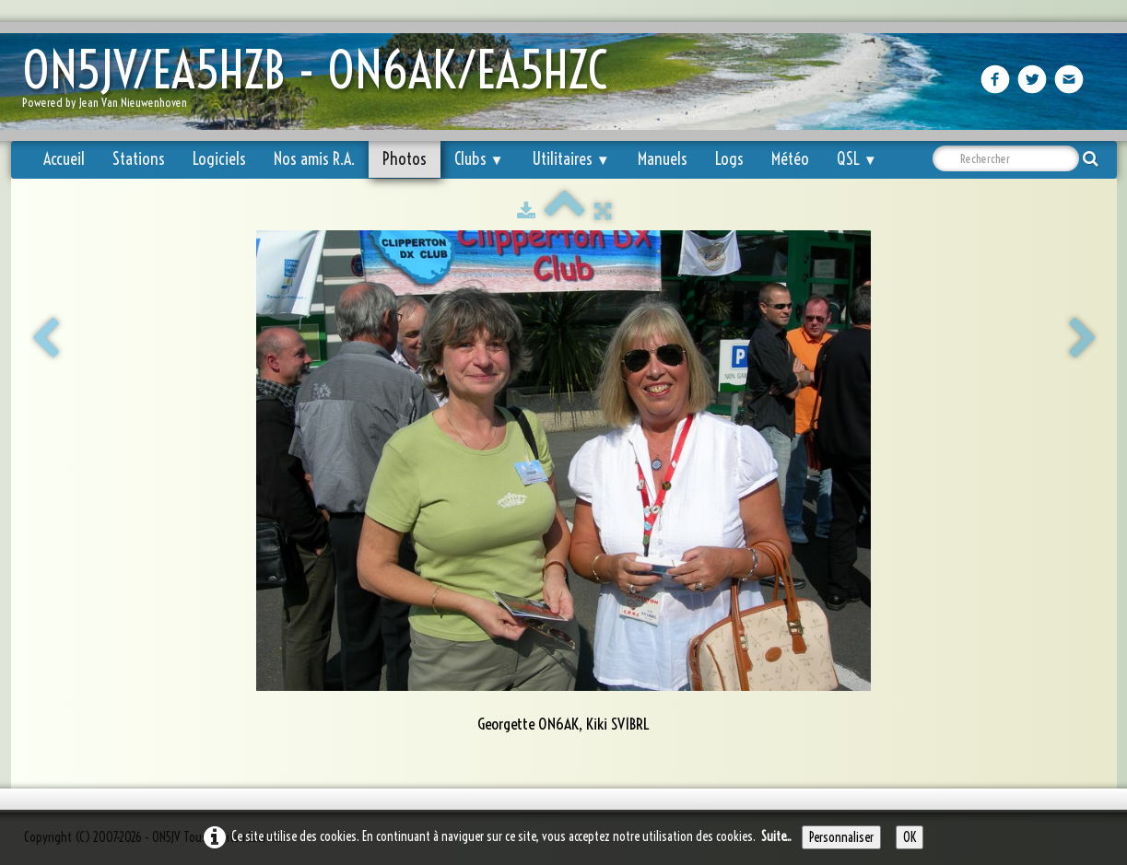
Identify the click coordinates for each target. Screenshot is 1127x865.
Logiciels (219, 158)
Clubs (479, 158)
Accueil (64, 158)
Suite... (776, 836)
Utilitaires (571, 158)
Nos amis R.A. (314, 158)
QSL (857, 158)
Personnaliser (841, 837)
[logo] (321, 83)
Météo (790, 158)
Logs (729, 158)
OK (909, 837)
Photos (404, 158)
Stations (138, 158)
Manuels (662, 158)
